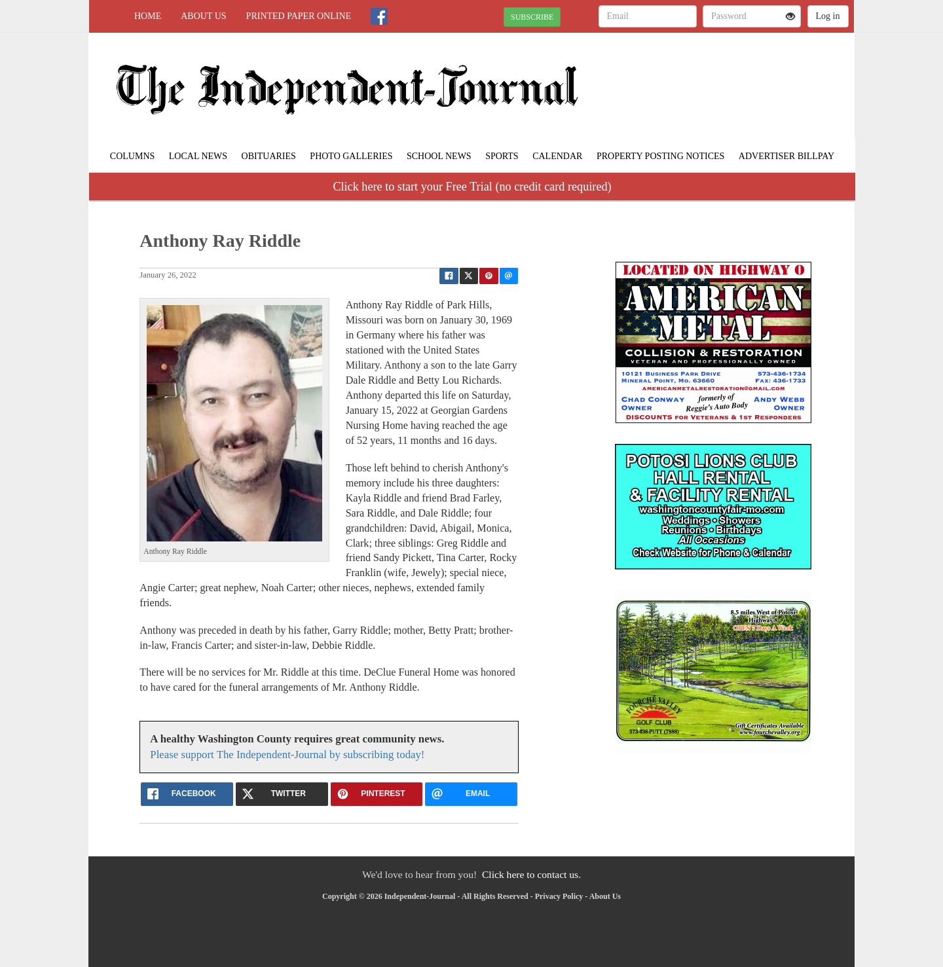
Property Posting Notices (660, 156)
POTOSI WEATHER (734, 78)
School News (439, 156)
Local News (198, 156)
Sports (502, 156)
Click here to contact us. (531, 874)
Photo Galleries (351, 156)
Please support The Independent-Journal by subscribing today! (287, 754)
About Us (203, 16)
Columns (132, 156)
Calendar (557, 156)
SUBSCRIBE (532, 17)
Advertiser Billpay (786, 156)
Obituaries (269, 156)
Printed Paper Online (299, 16)
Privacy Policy (559, 896)
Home (147, 16)
